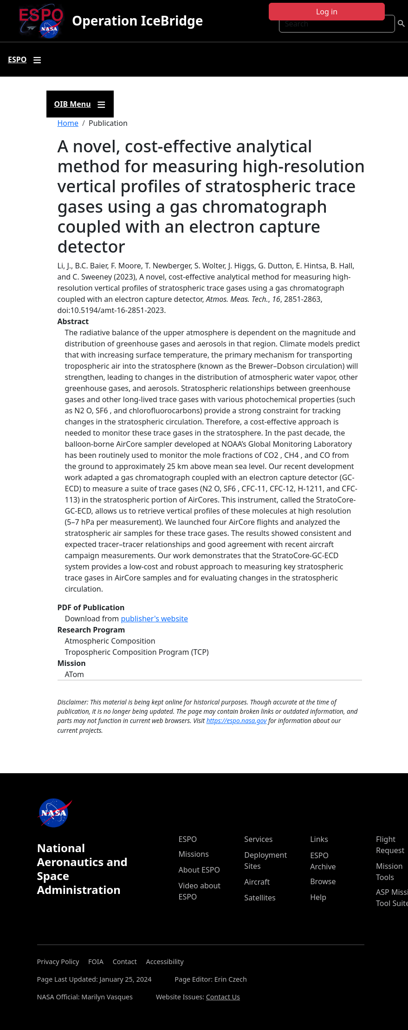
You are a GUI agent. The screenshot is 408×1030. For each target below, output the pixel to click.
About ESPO (199, 870)
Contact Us (223, 996)
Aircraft (257, 882)
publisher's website (154, 618)
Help (318, 897)
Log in (326, 12)
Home (68, 123)
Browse (323, 881)
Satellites (259, 898)
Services (258, 839)
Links (319, 839)
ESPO (188, 839)
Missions (194, 854)
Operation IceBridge (137, 20)
